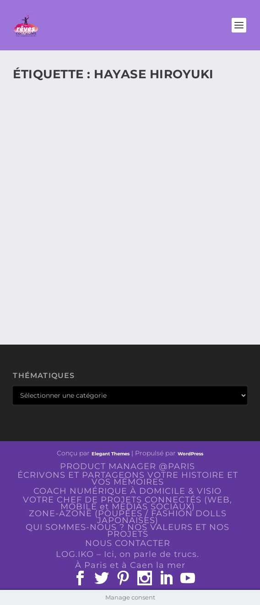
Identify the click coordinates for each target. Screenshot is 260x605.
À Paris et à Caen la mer (130, 565)
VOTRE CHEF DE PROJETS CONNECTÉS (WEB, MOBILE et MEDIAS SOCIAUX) (127, 503)
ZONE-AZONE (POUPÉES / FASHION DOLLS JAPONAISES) (128, 516)
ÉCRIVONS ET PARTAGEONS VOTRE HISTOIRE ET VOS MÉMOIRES (127, 478)
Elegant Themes (111, 454)
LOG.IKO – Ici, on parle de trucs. (127, 554)
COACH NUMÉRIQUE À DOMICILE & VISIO (127, 491)
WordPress (190, 454)
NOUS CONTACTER (127, 543)
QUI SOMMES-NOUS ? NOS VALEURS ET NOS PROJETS (127, 530)
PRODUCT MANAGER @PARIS (127, 466)
